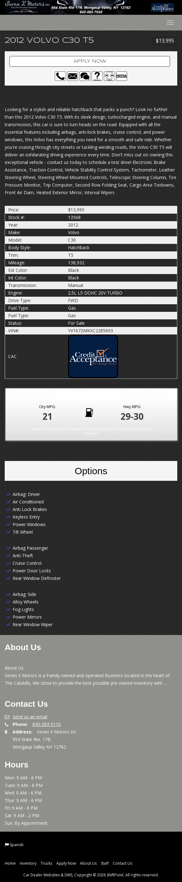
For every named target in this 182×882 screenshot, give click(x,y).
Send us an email (30, 717)
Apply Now (89, 61)
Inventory (28, 863)
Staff (105, 863)
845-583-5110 (46, 724)
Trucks (46, 863)
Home (10, 863)
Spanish (17, 844)
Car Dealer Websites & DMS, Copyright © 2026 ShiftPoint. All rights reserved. (91, 875)
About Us (88, 863)
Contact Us (122, 863)
